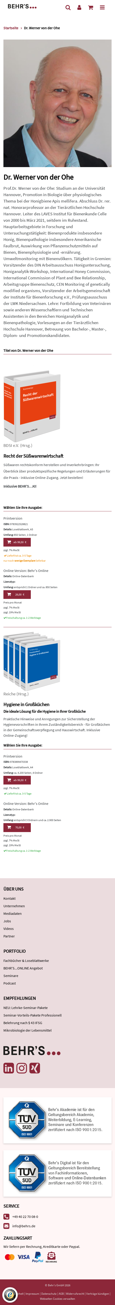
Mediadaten (12, 913)
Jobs (7, 921)
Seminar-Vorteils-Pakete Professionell (32, 1015)
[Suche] (68, 7)
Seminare (10, 975)
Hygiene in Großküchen (26, 704)
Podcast (9, 983)
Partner (9, 936)
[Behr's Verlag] (22, 5)
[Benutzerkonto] (79, 7)
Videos (8, 928)
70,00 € (15, 827)
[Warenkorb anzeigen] (90, 7)
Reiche (9, 694)
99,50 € (16, 542)
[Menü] (102, 7)
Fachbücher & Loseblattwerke (26, 960)
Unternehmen (14, 906)
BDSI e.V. (11, 445)
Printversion (12, 518)
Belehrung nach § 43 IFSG (22, 1022)
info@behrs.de (23, 1226)
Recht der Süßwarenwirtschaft (33, 456)
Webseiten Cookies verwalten (57, 1299)
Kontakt (9, 898)
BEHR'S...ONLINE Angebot (23, 968)
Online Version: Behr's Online (25, 570)
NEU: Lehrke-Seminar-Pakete (25, 1007)
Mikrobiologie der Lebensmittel (27, 1030)
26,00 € (15, 594)
